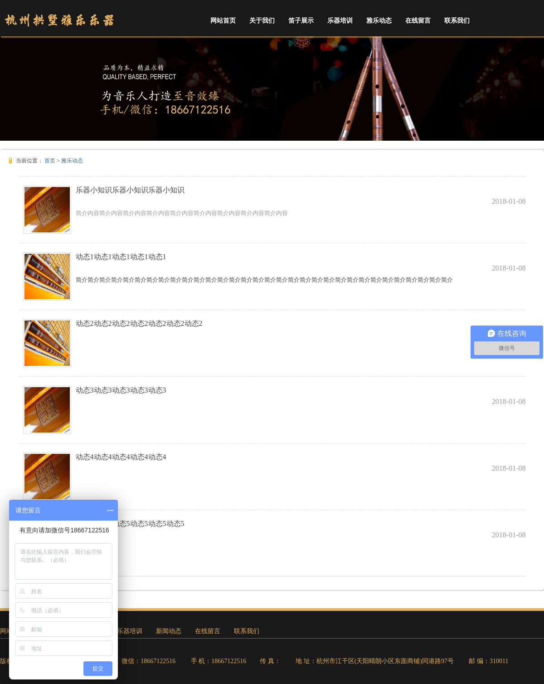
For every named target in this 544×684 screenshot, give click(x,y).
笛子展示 (301, 20)
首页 (49, 160)
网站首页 (223, 20)
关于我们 (262, 20)
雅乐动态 (379, 20)
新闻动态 (168, 631)
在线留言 (418, 20)
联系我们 (457, 20)
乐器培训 (340, 20)
